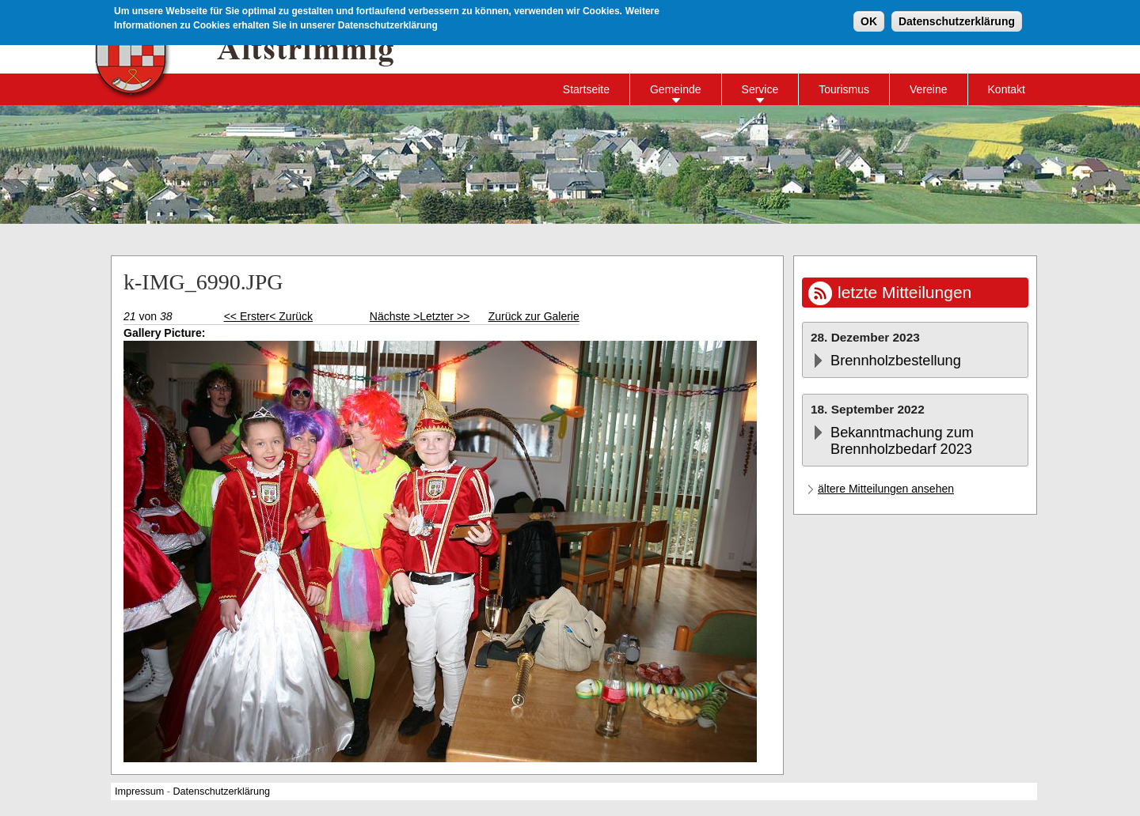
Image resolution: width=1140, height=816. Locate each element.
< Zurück (291, 316)
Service (760, 89)
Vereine (928, 89)
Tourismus (844, 89)
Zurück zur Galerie (534, 316)
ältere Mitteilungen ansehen (886, 488)
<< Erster (247, 316)
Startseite (586, 89)
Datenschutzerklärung (957, 20)
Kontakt (1006, 89)
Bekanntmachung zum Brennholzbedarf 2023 (902, 441)
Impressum (139, 791)
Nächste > (395, 316)
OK (869, 20)
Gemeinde (675, 89)
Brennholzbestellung (895, 360)
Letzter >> (444, 316)
